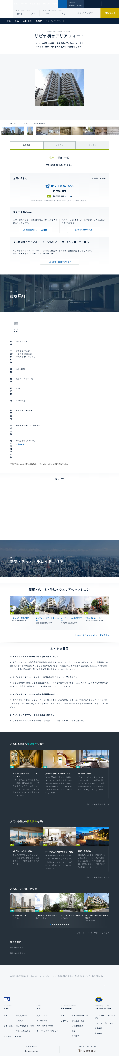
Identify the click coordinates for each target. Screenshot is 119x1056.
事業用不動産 (40, 4)
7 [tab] (62, 879)
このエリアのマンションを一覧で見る (91, 586)
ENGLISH (72, 2)
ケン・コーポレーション (105, 979)
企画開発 (75, 992)
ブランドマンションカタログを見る (92, 888)
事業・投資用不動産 (45, 982)
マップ (68, 196)
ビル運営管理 (42, 977)
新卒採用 (98, 984)
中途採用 (98, 989)
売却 (73, 987)
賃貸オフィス (42, 972)
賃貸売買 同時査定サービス (50, 620)
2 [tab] (56, 577)
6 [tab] (64, 577)
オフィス (27, 4)
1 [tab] (54, 577)
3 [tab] (58, 577)
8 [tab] (64, 879)
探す (17, 11)
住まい (17, 4)
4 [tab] (60, 577)
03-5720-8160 (59, 191)
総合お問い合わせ (34, 1046)
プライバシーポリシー (55, 1046)
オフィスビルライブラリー (47, 987)
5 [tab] (62, 577)
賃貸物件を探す (16, 903)
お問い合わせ (110, 13)
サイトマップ (86, 1046)
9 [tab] (66, 879)
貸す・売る (8, 982)
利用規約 (73, 1046)
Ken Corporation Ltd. (6, 9)
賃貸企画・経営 (78, 977)
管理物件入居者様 (75, 5)
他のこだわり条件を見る (97, 756)
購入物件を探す (16, 908)
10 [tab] (68, 879)
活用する (46, 11)
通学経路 (32, 408)
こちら (63, 671)
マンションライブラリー (85, 13)
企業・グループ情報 (57, 4)
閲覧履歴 (92, 5)
